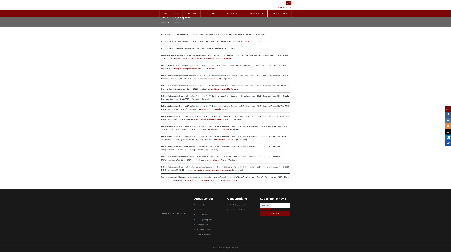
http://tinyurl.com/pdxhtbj (220, 89)
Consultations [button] (279, 14)
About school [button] (171, 14)
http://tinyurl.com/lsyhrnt (209, 109)
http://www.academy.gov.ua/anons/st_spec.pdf (213, 119)
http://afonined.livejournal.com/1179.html (245, 41)
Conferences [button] (211, 14)
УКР (283, 3)
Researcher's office (284, 7)
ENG (289, 3)
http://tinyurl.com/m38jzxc (215, 160)
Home (170, 22)
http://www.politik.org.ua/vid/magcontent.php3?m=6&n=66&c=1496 (210, 180)
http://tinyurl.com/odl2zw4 (218, 129)
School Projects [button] (255, 14)
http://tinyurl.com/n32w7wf (214, 79)
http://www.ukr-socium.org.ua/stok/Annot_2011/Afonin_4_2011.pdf (204, 58)
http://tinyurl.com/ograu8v (225, 139)
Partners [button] (191, 14)
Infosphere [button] (232, 14)
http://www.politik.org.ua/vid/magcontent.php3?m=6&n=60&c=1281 (188, 68)
